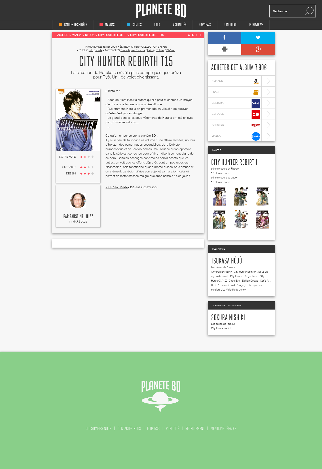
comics (134, 25)
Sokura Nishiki (228, 317)
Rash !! (215, 285)
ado (91, 50)
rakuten (236, 125)
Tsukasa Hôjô (226, 261)
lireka (236, 136)
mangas (107, 25)
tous (157, 25)
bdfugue (236, 114)
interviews (256, 25)
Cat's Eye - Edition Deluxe (243, 280)
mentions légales (223, 428)
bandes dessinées (73, 25)
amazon (236, 81)
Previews (205, 25)
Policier (160, 50)
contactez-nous (129, 428)
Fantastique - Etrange (133, 50)
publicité (172, 428)
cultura (236, 103)
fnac (236, 92)
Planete (161, 11)
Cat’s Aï (265, 280)
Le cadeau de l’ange (232, 285)
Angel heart (251, 276)
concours (230, 25)
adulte (98, 50)
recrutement (194, 428)
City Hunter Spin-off (245, 271)
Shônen (162, 46)
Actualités (179, 25)
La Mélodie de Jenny (234, 289)
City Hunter (236, 276)
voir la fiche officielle (117, 187)
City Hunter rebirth (234, 162)
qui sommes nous (98, 428)
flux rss (153, 428)
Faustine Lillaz (81, 216)
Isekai (150, 50)
